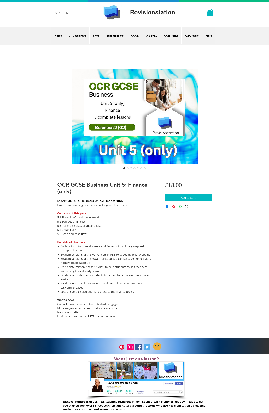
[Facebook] (138, 347)
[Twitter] (147, 347)
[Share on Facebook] (167, 207)
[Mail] (157, 346)
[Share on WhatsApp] (180, 207)
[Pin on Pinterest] (174, 207)
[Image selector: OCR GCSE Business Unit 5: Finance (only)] (124, 168)
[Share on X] (187, 207)
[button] (210, 12)
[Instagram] (130, 347)
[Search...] (70, 13)
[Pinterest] (122, 347)
